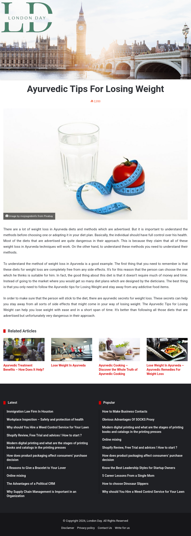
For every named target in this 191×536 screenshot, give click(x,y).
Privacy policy (86, 528)
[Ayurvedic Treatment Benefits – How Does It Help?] (24, 349)
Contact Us (105, 528)
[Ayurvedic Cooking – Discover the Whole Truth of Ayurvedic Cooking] (119, 349)
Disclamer (67, 528)
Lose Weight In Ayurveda (68, 365)
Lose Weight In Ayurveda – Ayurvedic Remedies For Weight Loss (165, 370)
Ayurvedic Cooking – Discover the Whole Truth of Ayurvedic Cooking (118, 370)
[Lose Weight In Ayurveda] (71, 349)
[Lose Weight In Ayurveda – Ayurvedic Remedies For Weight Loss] (167, 349)
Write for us (122, 528)
